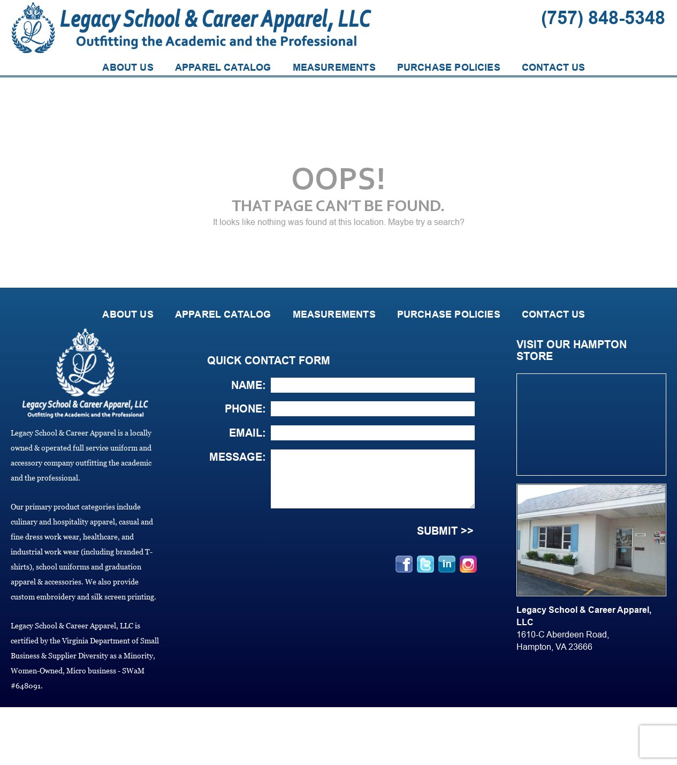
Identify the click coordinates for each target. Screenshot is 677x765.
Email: (247, 433)
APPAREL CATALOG (223, 67)
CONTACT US (553, 67)
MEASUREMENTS (334, 67)
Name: (248, 385)
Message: (237, 457)
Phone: (245, 409)
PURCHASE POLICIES (448, 67)
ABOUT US (127, 67)
